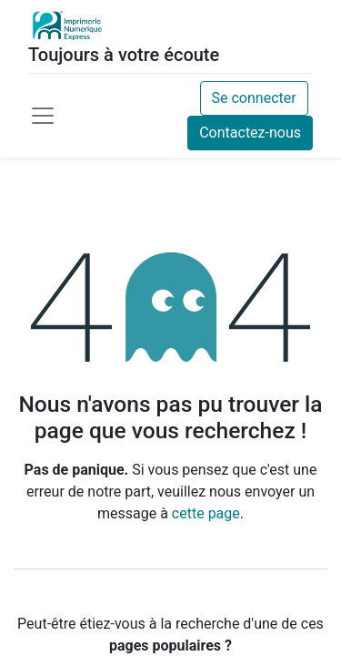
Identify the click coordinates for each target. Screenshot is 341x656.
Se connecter (254, 98)
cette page (206, 513)
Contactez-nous (250, 132)
